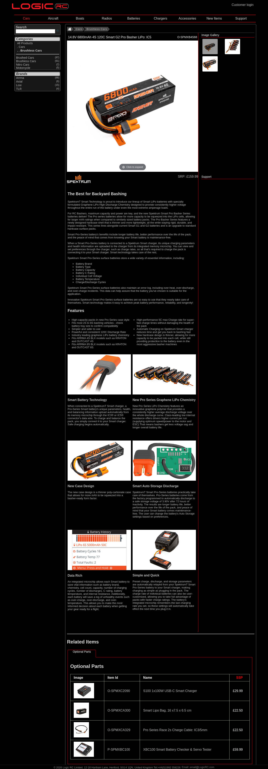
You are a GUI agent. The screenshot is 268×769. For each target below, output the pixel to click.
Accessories (187, 18)
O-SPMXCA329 (119, 730)
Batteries (133, 18)
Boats (80, 18)
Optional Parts (82, 651)
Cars (26, 18)
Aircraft (53, 18)
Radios (107, 18)
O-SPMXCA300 (119, 710)
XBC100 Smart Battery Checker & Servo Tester (177, 749)
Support (241, 18)
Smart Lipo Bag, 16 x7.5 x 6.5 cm (167, 710)
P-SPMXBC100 (119, 749)
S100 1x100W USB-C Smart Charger (170, 691)
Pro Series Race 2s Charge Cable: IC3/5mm (175, 730)
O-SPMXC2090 (119, 691)
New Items (214, 18)
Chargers (160, 18)
